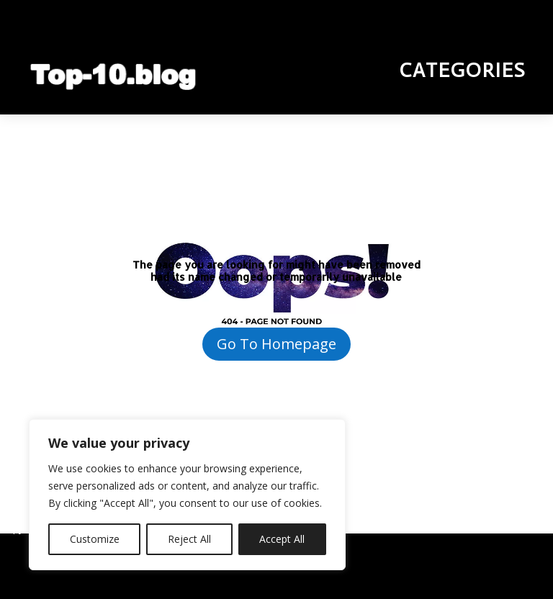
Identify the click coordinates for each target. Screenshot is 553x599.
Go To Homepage (276, 343)
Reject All (189, 539)
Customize (95, 539)
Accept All (282, 539)
